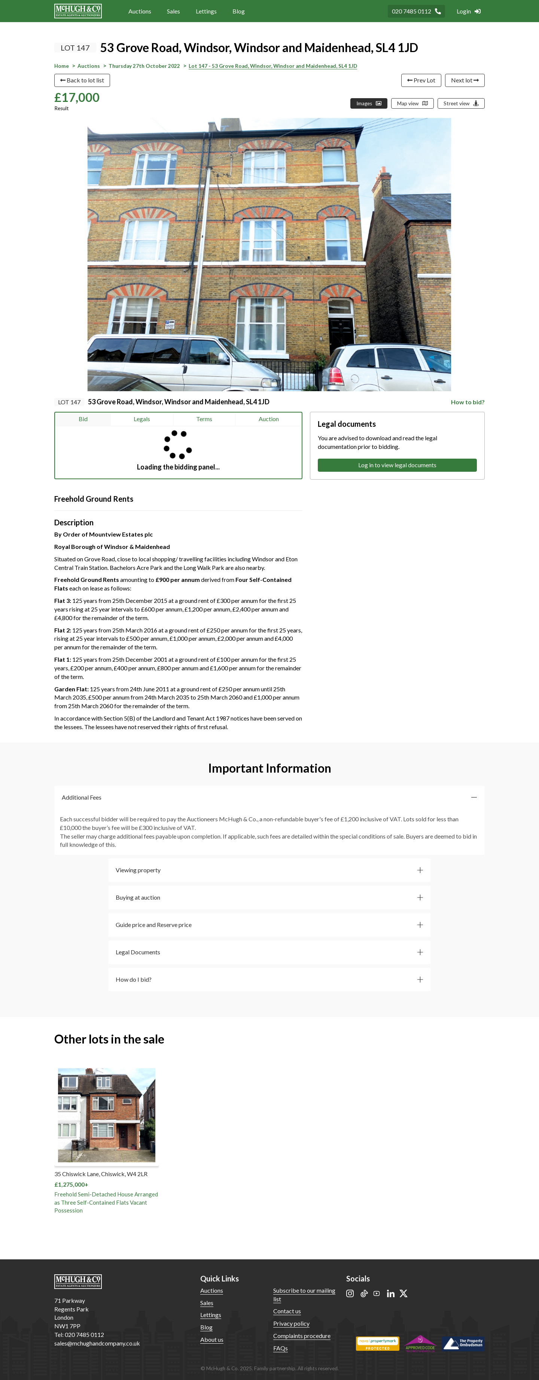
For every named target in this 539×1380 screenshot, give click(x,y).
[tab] (269, 797)
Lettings (206, 11)
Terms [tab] (204, 418)
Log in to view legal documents (397, 464)
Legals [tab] (142, 418)
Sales (173, 11)
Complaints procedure (302, 1335)
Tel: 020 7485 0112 (79, 1334)
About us (211, 1339)
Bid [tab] (83, 418)
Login (469, 11)
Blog (238, 11)
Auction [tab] (269, 418)
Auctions (139, 11)
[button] (269, 797)
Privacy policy (291, 1323)
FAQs (280, 1348)
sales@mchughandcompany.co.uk (97, 1343)
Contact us (287, 1310)
